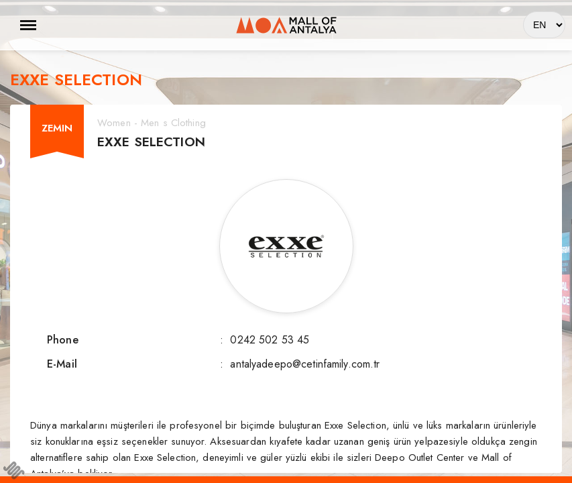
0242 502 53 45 (269, 339)
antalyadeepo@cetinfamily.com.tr (305, 364)
